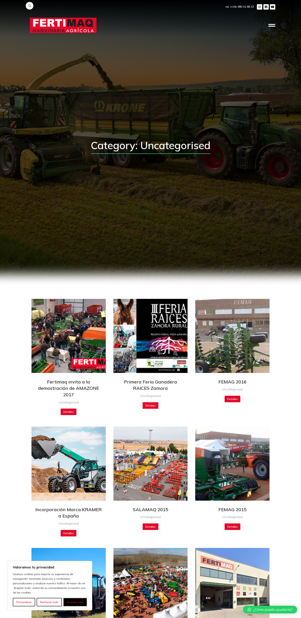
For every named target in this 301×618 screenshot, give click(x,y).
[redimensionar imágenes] (68, 336)
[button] (270, 609)
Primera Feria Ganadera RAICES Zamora (150, 385)
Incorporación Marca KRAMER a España (68, 513)
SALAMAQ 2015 (150, 509)
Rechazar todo (49, 602)
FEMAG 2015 (232, 509)
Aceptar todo (75, 602)
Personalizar (24, 602)
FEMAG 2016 (232, 382)
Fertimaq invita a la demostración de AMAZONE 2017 (68, 388)
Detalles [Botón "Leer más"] (68, 412)
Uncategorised (68, 402)
